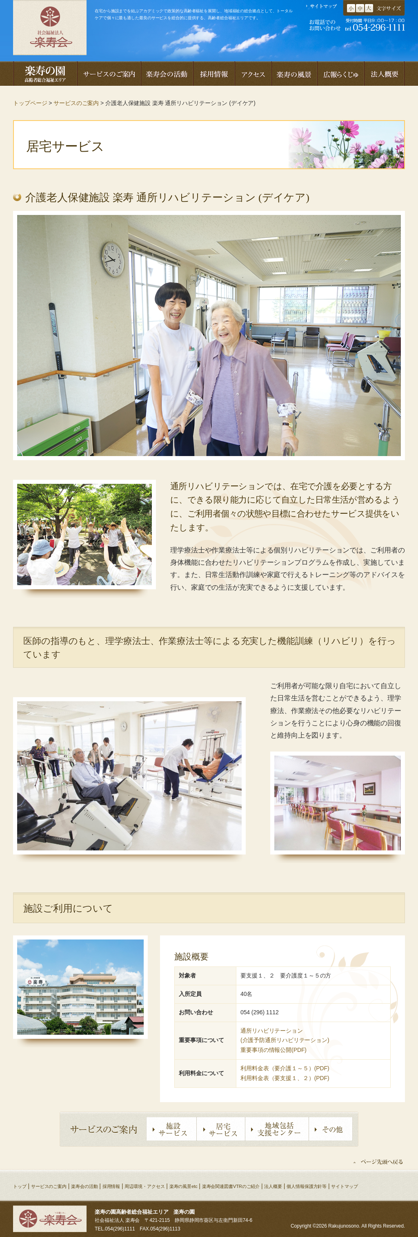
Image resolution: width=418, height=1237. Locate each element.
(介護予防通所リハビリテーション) (284, 1040)
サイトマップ (344, 1186)
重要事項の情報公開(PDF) (273, 1050)
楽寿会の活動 (84, 1186)
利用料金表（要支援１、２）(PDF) (284, 1078)
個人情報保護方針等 (307, 1186)
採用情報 (111, 1186)
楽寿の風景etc (183, 1186)
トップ (20, 1186)
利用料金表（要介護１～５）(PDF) (284, 1068)
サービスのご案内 (76, 103)
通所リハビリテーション (271, 1030)
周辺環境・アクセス (145, 1186)
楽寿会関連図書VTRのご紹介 (231, 1186)
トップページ (30, 103)
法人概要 (273, 1186)
